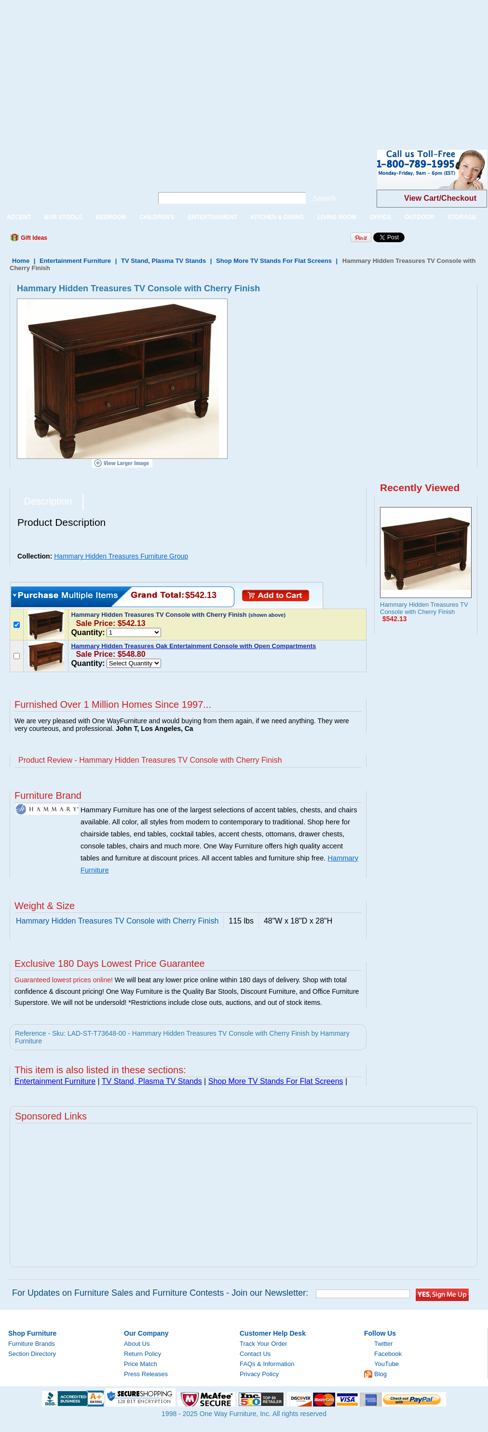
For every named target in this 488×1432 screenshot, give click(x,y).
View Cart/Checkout (440, 198)
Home (20, 260)
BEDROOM (110, 217)
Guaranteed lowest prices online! (63, 980)
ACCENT (19, 217)
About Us (136, 1343)
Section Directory (32, 1353)
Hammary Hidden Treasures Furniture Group (121, 556)
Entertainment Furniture (75, 260)
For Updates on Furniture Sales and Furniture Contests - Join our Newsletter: (160, 1293)
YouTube (386, 1363)
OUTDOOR (419, 217)
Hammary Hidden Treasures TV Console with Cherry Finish (424, 608)
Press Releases (146, 1374)
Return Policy (142, 1353)
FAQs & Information (267, 1363)
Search (324, 198)
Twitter (383, 1343)
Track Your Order (263, 1343)
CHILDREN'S (157, 217)
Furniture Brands (31, 1343)
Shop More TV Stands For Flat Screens (274, 260)
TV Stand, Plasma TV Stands (163, 260)
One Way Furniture (71, 177)
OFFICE (380, 217)
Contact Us (255, 1353)
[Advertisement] (167, 67)
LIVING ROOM (336, 217)
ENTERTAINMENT (212, 217)
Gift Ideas (33, 238)
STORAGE (461, 217)
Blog (380, 1374)
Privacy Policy (259, 1374)
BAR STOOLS (63, 217)
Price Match (140, 1363)
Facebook (388, 1353)
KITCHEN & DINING (277, 217)
